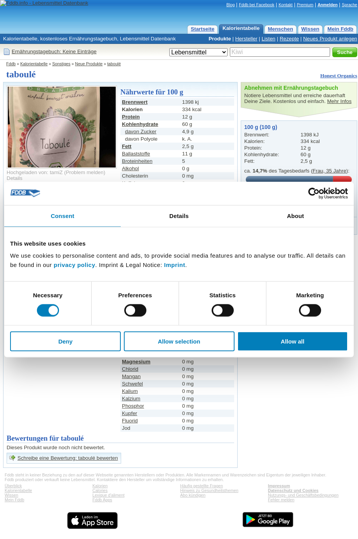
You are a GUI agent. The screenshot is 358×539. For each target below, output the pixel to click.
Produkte (220, 39)
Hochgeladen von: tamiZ (35, 172)
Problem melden (85, 172)
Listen (269, 39)
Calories (100, 490)
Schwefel (132, 384)
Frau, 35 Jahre (329, 171)
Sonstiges (61, 63)
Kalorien (100, 485)
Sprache (349, 4)
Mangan (131, 376)
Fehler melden (281, 499)
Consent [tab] (63, 215)
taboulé (114, 63)
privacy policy (74, 265)
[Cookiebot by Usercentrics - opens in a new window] (314, 193)
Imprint (174, 265)
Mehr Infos (339, 101)
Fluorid (130, 421)
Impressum (279, 485)
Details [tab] (179, 215)
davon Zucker (140, 131)
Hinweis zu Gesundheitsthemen (209, 490)
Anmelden (328, 4)
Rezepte (289, 39)
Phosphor (133, 406)
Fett (126, 146)
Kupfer (129, 413)
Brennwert (135, 102)
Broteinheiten (137, 161)
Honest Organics (338, 75)
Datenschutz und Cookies (293, 490)
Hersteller (246, 39)
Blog (230, 4)
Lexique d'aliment (108, 495)
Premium (305, 4)
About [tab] (295, 215)
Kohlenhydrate (140, 124)
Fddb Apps (102, 499)
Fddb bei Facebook (256, 4)
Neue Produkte (89, 63)
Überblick (13, 485)
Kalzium (131, 398)
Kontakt (285, 4)
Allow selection (179, 341)
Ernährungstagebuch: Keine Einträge (54, 51)
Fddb (11, 63)
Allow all (292, 341)
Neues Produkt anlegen (330, 39)
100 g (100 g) (260, 127)
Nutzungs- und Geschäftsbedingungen (303, 495)
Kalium (130, 391)
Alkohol (130, 168)
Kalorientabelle (241, 28)
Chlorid (130, 369)
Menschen (280, 29)
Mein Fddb (340, 29)
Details (15, 178)
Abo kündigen (192, 495)
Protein (131, 117)
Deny (65, 341)
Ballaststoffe (136, 154)
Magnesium (136, 362)
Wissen (310, 29)
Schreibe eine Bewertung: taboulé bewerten (67, 458)
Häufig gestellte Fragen (201, 485)
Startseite (202, 29)
